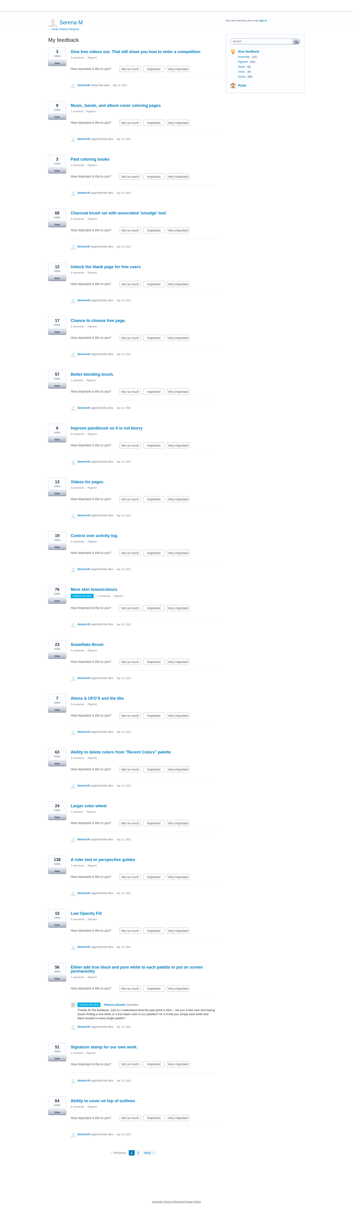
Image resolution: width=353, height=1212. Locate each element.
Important (156, 69)
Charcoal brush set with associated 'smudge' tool (118, 213)
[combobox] (263, 41)
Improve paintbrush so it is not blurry (107, 428)
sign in (263, 20)
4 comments (77, 541)
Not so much (131, 69)
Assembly (244, 56)
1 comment (77, 111)
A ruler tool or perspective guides (103, 859)
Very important (178, 69)
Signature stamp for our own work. (104, 1047)
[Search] (296, 41)
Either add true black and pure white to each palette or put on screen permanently (137, 969)
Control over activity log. (94, 535)
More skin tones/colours (94, 589)
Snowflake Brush (87, 644)
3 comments (104, 596)
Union (242, 71)
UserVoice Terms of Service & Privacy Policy (176, 1201)
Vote (57, 63)
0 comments (77, 57)
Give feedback (248, 51)
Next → (149, 1153)
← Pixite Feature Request (63, 29)
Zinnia (242, 76)
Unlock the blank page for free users (106, 267)
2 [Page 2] (138, 1153)
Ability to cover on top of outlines (103, 1101)
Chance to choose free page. (98, 320)
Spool (242, 66)
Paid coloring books (90, 159)
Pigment (92, 57)
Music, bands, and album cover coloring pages (116, 105)
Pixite (242, 85)
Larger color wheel (89, 806)
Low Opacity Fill (86, 913)
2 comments (77, 165)
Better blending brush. (92, 374)
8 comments (77, 1106)
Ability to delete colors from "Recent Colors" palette (121, 752)
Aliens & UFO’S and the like (97, 698)
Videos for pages (87, 482)
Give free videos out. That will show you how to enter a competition (135, 51)
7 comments (77, 865)
